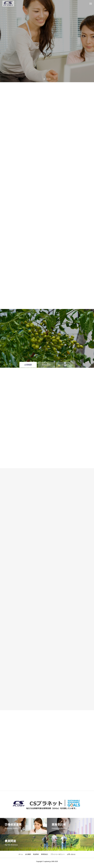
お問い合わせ (71, 854)
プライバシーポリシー (58, 854)
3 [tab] (50, 79)
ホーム (21, 854)
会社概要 (28, 854)
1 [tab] (44, 79)
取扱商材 (36, 854)
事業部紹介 (44, 854)
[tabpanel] (47, 41)
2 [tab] (47, 79)
